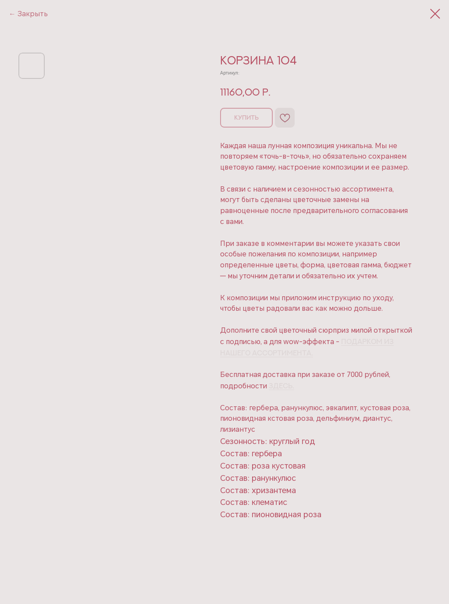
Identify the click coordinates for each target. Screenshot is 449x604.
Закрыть (33, 14)
